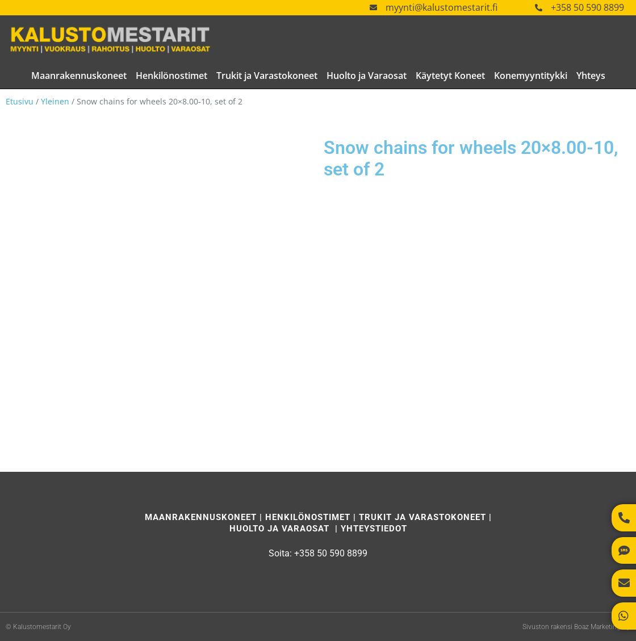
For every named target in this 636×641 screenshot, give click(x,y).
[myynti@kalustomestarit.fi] (373, 7)
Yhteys (590, 75)
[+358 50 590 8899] (538, 7)
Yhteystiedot (374, 528)
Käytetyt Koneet (450, 75)
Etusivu (20, 101)
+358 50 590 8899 (587, 7)
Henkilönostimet (171, 75)
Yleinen (55, 101)
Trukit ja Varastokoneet (266, 75)
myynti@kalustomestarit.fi (441, 7)
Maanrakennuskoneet (79, 75)
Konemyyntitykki (530, 75)
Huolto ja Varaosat (367, 75)
